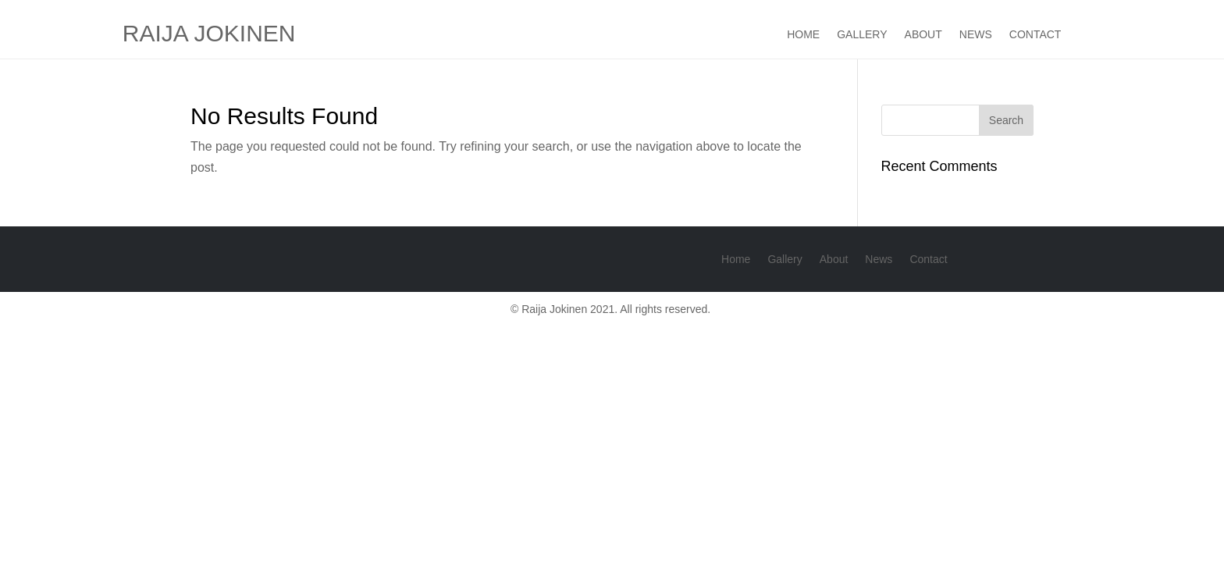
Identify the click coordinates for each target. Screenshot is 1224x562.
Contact (1035, 35)
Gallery (862, 35)
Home (803, 35)
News (975, 35)
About (923, 35)
